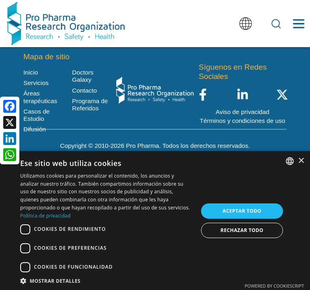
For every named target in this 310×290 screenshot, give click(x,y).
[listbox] (290, 161)
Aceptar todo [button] (241, 210)
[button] (106, 280)
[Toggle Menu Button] (298, 24)
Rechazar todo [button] (241, 230)
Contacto (84, 90)
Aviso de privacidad (242, 111)
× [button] (301, 161)
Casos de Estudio (36, 115)
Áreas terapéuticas (40, 97)
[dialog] (155, 220)
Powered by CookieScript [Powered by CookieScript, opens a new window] (274, 286)
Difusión (34, 129)
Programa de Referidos (90, 104)
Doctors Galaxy (83, 76)
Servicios (35, 82)
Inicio (30, 72)
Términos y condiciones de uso (242, 120)
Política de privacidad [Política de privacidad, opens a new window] (45, 215)
